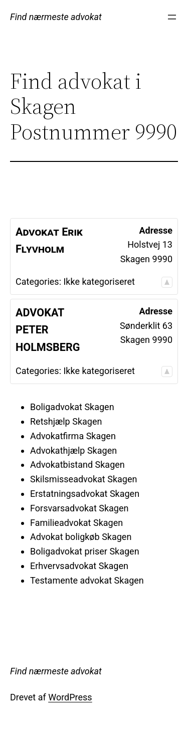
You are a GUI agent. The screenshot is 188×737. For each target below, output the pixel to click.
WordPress (70, 697)
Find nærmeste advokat (56, 17)
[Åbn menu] (172, 17)
